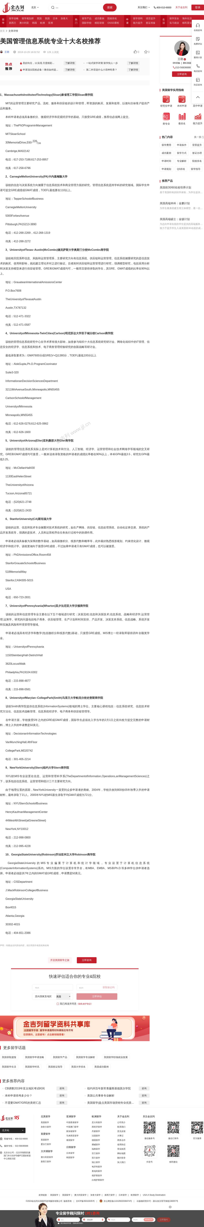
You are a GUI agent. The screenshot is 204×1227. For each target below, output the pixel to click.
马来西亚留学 (72, 1136)
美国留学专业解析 (85, 1057)
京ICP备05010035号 (85, 1201)
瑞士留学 (96, 1162)
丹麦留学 (96, 1131)
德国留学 (96, 1140)
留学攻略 (14, 18)
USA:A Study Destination (154, 1195)
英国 (39, 18)
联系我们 (121, 1127)
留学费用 (166, 145)
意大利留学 (97, 1122)
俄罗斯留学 (97, 1175)
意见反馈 (121, 1131)
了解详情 (70, 63)
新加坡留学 (71, 1131)
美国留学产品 (60, 1057)
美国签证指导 (55, 1066)
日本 (55, 18)
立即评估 (97, 996)
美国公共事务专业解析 (100, 1095)
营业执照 (121, 1149)
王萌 (4, 52)
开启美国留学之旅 (59, 960)
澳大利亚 (24, 22)
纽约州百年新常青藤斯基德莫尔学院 (109, 1088)
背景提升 (197, 145)
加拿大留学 (46, 1127)
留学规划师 (28, 18)
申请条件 (181, 145)
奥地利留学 (97, 1171)
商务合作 (121, 1140)
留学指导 (195, 169)
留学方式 (181, 153)
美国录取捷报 (9, 1057)
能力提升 (138, 22)
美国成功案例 (101, 1066)
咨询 (62, 1088)
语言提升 (150, 18)
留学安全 (174, 18)
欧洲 (42, 22)
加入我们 (121, 1162)
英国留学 (45, 1140)
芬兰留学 (96, 1153)
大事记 (120, 1136)
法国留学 (96, 1136)
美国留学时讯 (32, 1066)
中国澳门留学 (72, 1127)
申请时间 (166, 161)
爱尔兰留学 (46, 1144)
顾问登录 (121, 1158)
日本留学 (70, 1153)
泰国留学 (70, 1140)
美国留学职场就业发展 (116, 1057)
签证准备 (150, 22)
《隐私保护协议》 (84, 1004)
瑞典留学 (96, 1149)
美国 (47, 18)
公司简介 (121, 1122)
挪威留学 (96, 1144)
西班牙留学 (97, 1127)
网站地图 (121, 1153)
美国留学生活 (9, 1066)
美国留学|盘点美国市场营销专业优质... (110, 1102)
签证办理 (197, 153)
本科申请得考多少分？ (18, 1095)
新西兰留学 (46, 1161)
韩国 (34, 22)
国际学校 (86, 22)
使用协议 (121, 1144)
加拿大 (64, 18)
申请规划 (166, 169)
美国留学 (45, 1122)
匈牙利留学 (97, 1167)
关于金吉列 (181, 7)
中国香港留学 (72, 1122)
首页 (2, 30)
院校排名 (112, 18)
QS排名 (181, 169)
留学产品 (86, 18)
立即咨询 (86, 960)
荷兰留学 (96, 1158)
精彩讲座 (99, 22)
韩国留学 (70, 1157)
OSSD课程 (113, 22)
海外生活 (187, 18)
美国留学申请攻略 (34, 1057)
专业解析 (181, 161)
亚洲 (50, 22)
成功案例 (99, 18)
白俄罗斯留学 (98, 1180)
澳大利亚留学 (47, 1157)
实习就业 (174, 22)
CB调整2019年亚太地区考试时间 (25, 1088)
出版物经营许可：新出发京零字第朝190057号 (157, 1201)
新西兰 (12, 22)
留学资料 (138, 18)
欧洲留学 (135, 1195)
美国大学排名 (78, 1066)
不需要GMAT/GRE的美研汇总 (23, 1102)
